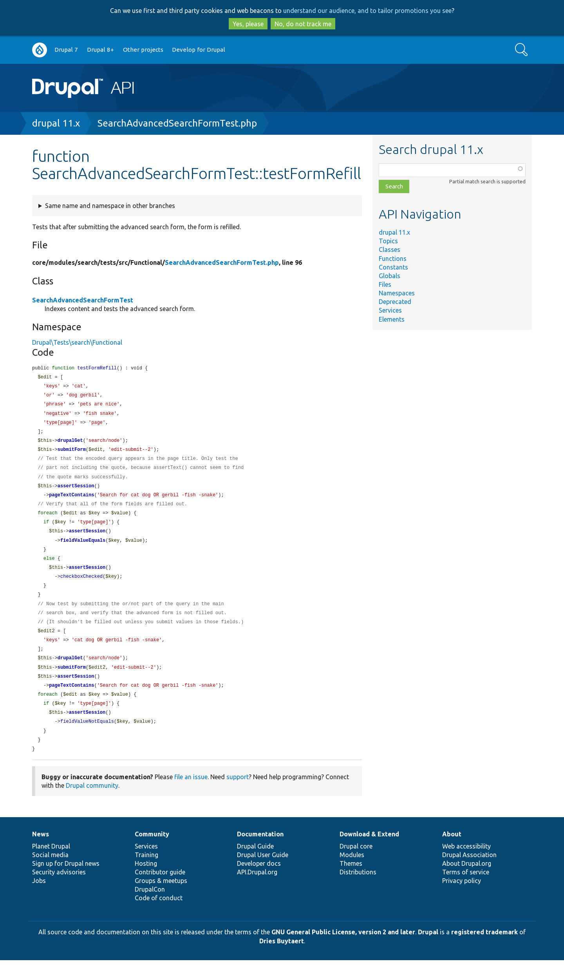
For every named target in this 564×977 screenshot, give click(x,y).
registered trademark (484, 948)
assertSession (76, 491)
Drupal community (92, 802)
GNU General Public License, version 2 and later (343, 948)
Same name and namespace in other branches (110, 205)
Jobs (39, 897)
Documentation (260, 850)
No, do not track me (303, 23)
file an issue (191, 793)
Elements (392, 319)
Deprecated (395, 301)
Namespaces (397, 293)
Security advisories (59, 888)
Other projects (143, 49)
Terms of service (465, 888)
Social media (50, 871)
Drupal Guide (255, 863)
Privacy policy (461, 897)
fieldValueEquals (82, 548)
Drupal (428, 948)
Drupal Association (469, 871)
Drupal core (356, 863)
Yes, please (248, 23)
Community (152, 850)
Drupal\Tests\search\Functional (77, 342)
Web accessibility (466, 863)
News (40, 850)
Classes (389, 249)
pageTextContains (71, 501)
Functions (393, 258)
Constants (393, 267)
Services (390, 310)
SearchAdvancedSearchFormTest (82, 300)
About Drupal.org (466, 880)
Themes (351, 880)
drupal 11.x (56, 123)
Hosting (146, 880)
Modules (352, 871)
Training (146, 871)
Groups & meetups (161, 897)
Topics (388, 240)
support (237, 793)
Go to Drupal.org (39, 50)
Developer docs (259, 880)
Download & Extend (369, 850)
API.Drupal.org (257, 888)
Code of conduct (159, 914)
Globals (389, 275)
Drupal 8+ (100, 49)
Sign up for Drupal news (65, 880)
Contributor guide (160, 888)
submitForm (72, 453)
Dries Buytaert (281, 957)
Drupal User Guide (262, 871)
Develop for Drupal (198, 49)
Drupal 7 (66, 49)
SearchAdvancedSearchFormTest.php (177, 123)
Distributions (358, 888)
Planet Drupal (51, 863)
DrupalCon (150, 906)
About (451, 850)
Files (385, 284)
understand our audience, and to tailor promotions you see (367, 10)
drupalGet (70, 444)
